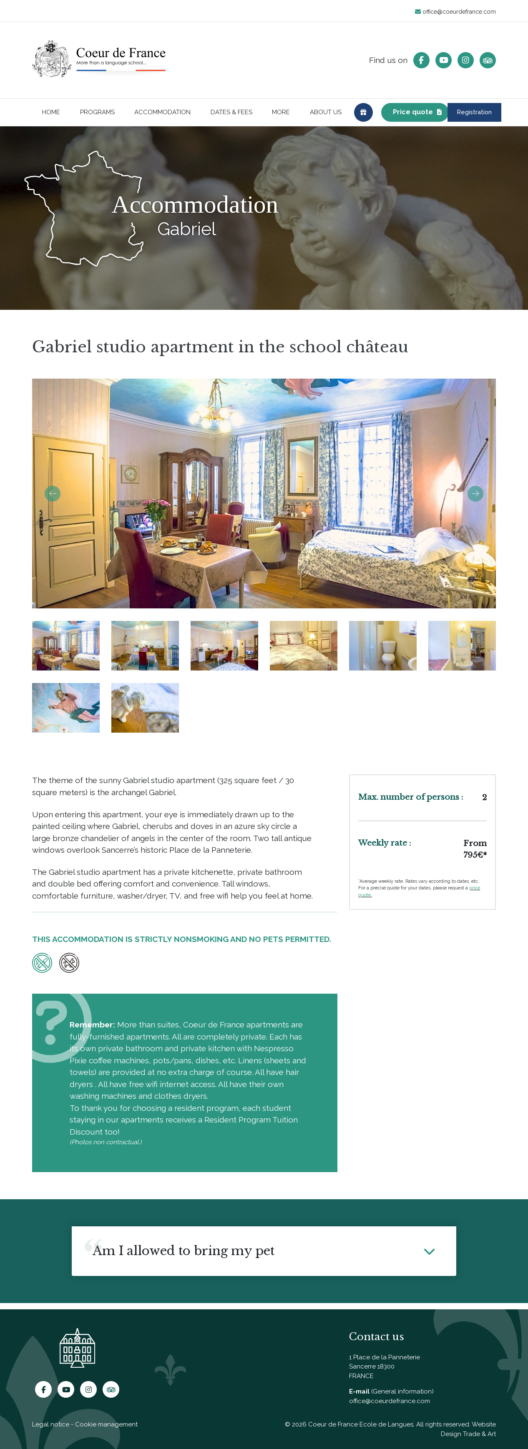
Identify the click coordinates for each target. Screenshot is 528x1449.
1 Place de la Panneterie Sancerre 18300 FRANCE (384, 1367)
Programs (97, 115)
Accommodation (162, 115)
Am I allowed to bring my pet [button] (183, 1257)
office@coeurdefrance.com (455, 11)
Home (51, 115)
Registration (457, 115)
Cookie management (106, 1424)
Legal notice (50, 1424)
